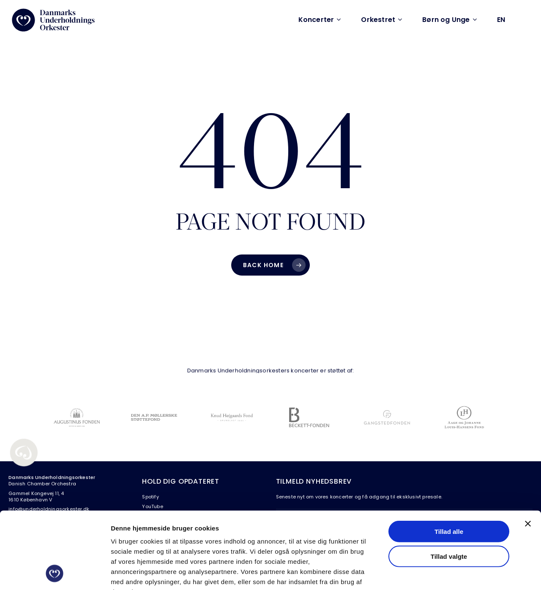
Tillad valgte (449, 484)
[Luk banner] (528, 452)
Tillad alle (448, 459)
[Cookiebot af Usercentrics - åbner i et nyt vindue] (55, 573)
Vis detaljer (439, 573)
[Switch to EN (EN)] (501, 19)
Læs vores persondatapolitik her (163, 540)
